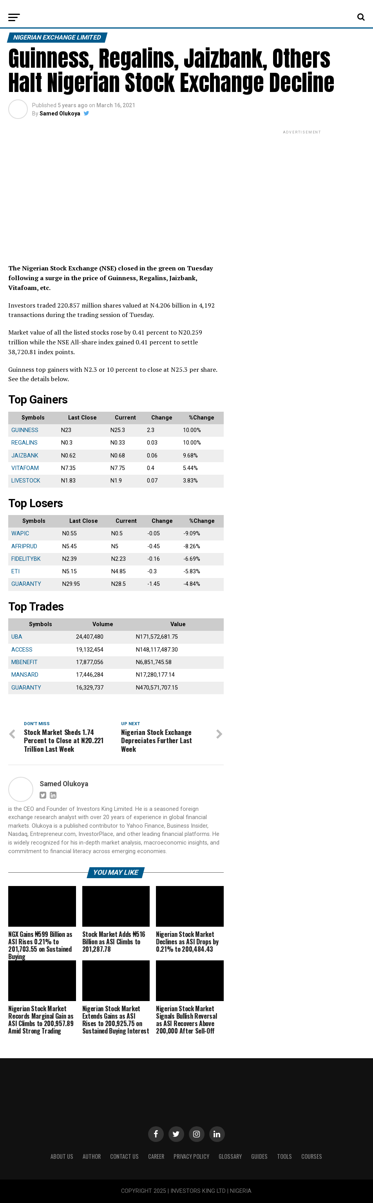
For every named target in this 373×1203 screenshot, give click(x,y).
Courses (311, 1156)
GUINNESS (24, 430)
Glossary (230, 1156)
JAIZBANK (24, 455)
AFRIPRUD (24, 546)
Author (92, 1156)
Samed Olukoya (60, 113)
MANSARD (24, 675)
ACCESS (22, 650)
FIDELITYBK (26, 559)
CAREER (156, 1156)
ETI (15, 571)
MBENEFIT (24, 662)
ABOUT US (62, 1156)
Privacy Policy (191, 1156)
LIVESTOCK (25, 480)
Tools (284, 1156)
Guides (259, 1156)
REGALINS (24, 442)
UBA (16, 637)
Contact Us (124, 1156)
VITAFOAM (25, 468)
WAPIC (20, 533)
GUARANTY (26, 584)
